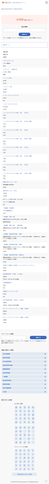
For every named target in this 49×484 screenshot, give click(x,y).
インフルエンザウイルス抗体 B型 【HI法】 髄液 (17, 173)
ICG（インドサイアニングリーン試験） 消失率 (15, 317)
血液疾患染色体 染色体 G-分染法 (12, 274)
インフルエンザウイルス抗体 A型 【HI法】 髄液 (17, 138)
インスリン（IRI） (8, 86)
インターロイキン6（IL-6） (10, 104)
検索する (24, 34)
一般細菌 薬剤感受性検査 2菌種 (12, 244)
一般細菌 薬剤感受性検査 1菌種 (12, 234)
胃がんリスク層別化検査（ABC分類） (13, 199)
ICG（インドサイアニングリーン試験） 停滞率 (15, 308)
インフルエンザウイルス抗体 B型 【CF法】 (16, 147)
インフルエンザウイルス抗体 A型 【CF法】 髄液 (17, 121)
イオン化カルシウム (8, 60)
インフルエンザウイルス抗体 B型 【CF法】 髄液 (17, 156)
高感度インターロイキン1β (10, 291)
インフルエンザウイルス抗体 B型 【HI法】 (16, 164)
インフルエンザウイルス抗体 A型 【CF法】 (16, 112)
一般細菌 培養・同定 (9, 216)
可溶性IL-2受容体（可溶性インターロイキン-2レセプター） (19, 265)
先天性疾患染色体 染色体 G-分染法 (13, 300)
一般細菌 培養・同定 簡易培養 (12, 225)
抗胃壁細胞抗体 (7, 282)
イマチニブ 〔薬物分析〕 (10, 69)
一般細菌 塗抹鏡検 (8, 208)
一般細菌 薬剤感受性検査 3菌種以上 (13, 255)
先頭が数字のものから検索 (24, 474)
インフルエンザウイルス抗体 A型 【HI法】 (15, 130)
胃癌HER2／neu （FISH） (10, 190)
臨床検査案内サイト (19, 2)
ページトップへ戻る (46, 481)
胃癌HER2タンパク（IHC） (10, 182)
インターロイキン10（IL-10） (11, 95)
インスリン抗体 (7, 78)
